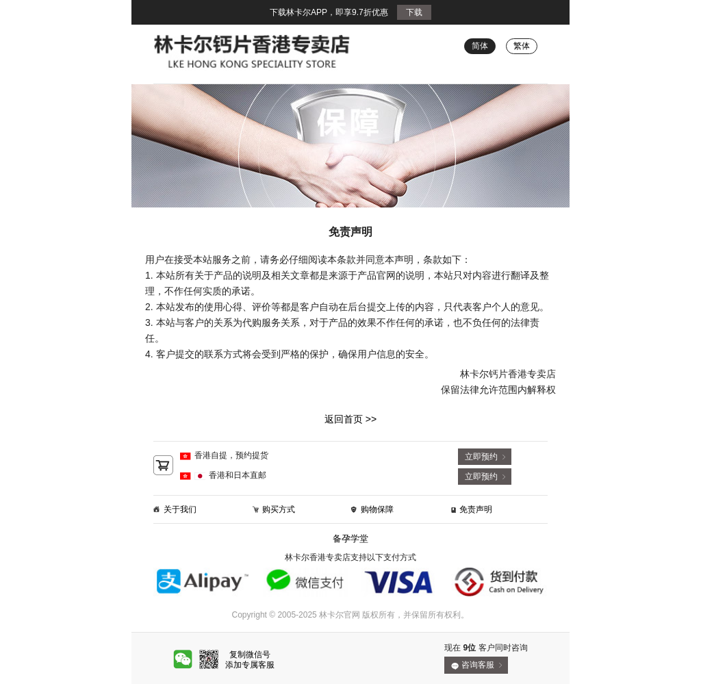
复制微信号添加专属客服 (250, 660)
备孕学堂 (350, 538)
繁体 (521, 46)
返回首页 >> (350, 419)
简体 (480, 46)
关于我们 (180, 509)
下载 (414, 12)
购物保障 (377, 509)
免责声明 (475, 509)
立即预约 (481, 456)
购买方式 (278, 509)
